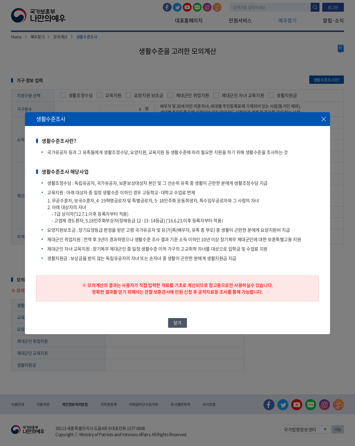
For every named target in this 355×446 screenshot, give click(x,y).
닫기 (177, 323)
